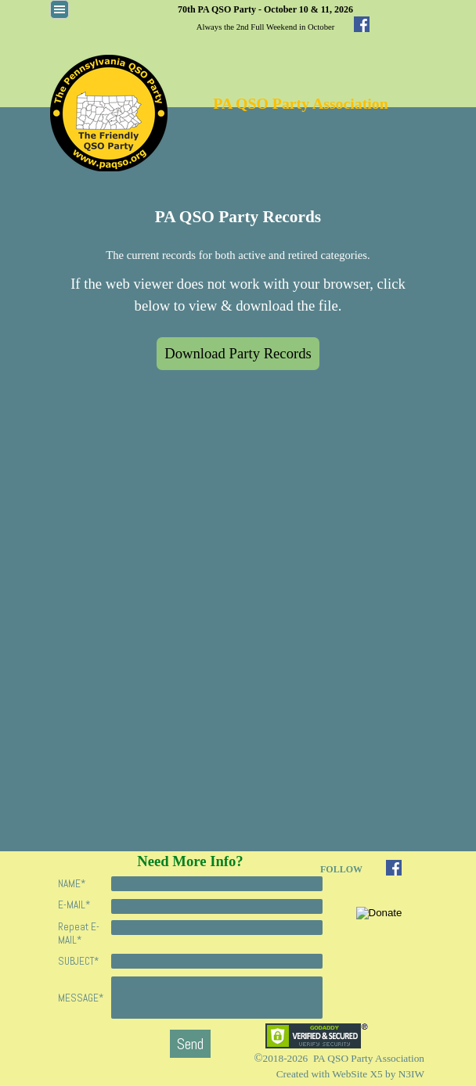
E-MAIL (74, 905)
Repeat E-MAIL (78, 933)
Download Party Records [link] (238, 353)
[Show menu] (59, 9)
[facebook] (362, 24)
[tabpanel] (265, 17)
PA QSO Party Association (300, 103)
